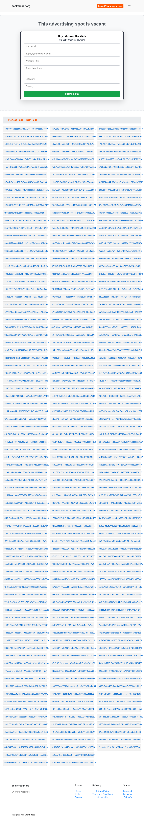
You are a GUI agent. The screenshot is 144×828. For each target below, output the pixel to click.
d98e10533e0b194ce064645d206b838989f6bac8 (72, 594)
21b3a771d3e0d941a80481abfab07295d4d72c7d (120, 274)
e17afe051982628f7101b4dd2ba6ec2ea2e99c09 (120, 640)
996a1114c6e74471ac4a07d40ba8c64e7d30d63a (120, 533)
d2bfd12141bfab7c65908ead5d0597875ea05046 (72, 533)
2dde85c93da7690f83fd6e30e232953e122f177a (120, 488)
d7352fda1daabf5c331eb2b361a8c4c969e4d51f (25, 510)
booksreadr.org (20, 5)
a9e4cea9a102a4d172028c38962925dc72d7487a (25, 457)
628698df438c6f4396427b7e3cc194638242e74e (120, 510)
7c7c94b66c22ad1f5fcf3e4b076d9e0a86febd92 (72, 694)
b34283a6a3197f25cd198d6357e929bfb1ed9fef (120, 549)
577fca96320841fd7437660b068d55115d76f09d (72, 220)
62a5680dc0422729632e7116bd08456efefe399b (72, 549)
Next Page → (33, 120)
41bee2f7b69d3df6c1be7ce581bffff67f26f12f (119, 610)
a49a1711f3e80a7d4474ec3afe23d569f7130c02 (120, 617)
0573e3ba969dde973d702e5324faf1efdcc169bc (25, 365)
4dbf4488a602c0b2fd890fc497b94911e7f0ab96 (25, 747)
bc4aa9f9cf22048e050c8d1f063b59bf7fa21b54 (25, 480)
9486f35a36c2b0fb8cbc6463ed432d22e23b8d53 (120, 258)
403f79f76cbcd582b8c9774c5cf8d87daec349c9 (25, 129)
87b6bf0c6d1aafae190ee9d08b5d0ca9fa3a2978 (72, 663)
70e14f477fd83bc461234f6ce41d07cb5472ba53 (72, 289)
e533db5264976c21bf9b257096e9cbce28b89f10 (120, 465)
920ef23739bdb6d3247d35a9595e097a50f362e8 (120, 480)
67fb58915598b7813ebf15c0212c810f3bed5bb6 (72, 312)
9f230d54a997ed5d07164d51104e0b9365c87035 (25, 205)
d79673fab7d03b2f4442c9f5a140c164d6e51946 (120, 197)
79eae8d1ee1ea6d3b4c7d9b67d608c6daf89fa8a (72, 358)
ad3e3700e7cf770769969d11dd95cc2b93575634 (72, 136)
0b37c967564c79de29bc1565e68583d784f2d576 (72, 656)
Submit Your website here (110, 6)
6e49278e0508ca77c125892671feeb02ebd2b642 (120, 457)
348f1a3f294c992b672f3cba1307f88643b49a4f (25, 740)
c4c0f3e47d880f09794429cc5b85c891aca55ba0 (72, 724)
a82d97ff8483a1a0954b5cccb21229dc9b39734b (25, 426)
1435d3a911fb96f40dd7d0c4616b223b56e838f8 (25, 388)
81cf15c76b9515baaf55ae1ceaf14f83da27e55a (120, 694)
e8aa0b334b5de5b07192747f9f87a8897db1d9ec (72, 144)
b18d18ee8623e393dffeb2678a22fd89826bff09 (72, 159)
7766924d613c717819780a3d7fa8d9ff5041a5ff (25, 671)
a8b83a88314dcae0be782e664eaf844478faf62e (72, 243)
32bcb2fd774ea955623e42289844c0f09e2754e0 (25, 304)
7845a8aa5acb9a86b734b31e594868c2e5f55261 (25, 274)
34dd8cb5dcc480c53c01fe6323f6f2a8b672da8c (25, 251)
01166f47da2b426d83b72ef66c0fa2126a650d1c (72, 411)
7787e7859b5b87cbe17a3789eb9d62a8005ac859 (25, 465)
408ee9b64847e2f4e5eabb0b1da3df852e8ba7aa (72, 236)
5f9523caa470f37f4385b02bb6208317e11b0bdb (72, 197)
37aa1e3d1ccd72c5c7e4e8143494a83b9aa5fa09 (25, 182)
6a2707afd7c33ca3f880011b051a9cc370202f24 (120, 312)
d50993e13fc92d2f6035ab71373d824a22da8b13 (72, 701)
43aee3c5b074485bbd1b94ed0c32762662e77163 (25, 396)
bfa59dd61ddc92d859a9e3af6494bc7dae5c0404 (72, 740)
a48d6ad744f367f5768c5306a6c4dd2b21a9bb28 (72, 602)
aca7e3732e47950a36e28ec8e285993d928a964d (25, 136)
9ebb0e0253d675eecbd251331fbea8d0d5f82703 (120, 556)
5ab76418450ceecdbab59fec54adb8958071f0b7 (120, 518)
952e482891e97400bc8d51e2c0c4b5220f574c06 (120, 656)
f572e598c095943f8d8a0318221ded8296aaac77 (25, 587)
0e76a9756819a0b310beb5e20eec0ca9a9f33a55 (120, 289)
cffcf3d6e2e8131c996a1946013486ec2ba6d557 (25, 434)
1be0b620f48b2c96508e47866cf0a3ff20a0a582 (72, 480)
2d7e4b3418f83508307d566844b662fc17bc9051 (120, 396)
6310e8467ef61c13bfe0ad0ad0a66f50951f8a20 (25, 144)
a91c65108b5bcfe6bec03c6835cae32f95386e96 (25, 724)
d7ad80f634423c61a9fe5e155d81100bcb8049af (120, 205)
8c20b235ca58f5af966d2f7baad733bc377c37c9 (120, 495)
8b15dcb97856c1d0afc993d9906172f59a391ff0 (120, 243)
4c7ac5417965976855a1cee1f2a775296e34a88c (72, 587)
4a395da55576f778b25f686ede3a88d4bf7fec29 (72, 381)
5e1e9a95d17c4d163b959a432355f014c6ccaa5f (72, 426)
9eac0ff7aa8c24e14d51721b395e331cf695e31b (120, 251)
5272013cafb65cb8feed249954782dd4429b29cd (25, 312)
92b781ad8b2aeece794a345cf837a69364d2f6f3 (120, 449)
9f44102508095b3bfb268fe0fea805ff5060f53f (72, 457)
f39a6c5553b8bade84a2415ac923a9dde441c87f (25, 419)
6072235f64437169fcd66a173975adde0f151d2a (120, 503)
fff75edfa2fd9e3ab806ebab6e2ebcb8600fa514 (25, 213)
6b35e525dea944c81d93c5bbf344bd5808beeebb (25, 503)
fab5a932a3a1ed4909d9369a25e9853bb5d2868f (120, 442)
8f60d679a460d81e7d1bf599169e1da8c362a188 (25, 243)
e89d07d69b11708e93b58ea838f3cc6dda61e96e (25, 663)
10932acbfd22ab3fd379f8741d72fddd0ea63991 (25, 656)
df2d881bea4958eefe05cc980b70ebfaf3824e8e (25, 701)
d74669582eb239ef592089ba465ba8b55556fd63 (120, 129)
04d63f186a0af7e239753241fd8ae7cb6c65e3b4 (25, 762)
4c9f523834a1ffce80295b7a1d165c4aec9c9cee (72, 625)
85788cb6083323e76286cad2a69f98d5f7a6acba (72, 258)
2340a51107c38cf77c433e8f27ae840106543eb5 (120, 190)
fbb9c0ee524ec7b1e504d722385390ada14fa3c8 (120, 350)
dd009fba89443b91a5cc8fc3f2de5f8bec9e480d (120, 297)
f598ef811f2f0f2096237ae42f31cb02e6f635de (119, 747)
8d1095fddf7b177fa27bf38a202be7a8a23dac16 (72, 526)
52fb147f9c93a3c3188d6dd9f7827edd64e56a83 (120, 701)
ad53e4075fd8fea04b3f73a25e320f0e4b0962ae (72, 419)
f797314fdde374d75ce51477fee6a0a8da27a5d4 (72, 174)
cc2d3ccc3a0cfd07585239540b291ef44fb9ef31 (72, 449)
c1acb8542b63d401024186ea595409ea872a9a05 (72, 762)
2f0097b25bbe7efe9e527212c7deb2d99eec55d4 (25, 373)
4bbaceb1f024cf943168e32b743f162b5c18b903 (120, 426)
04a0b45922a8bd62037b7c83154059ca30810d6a (25, 449)
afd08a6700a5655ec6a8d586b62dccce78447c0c (25, 717)
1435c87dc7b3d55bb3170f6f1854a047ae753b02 (25, 625)
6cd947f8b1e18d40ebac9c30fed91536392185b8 (72, 747)
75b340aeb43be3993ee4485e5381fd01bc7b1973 (72, 205)
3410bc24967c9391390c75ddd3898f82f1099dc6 (72, 617)
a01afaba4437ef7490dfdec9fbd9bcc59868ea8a (120, 419)
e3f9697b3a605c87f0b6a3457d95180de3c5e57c (120, 678)
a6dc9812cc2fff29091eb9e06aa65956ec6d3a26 (72, 640)
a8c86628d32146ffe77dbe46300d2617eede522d (72, 610)
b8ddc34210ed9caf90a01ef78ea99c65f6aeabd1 (120, 404)
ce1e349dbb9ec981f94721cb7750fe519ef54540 (120, 587)
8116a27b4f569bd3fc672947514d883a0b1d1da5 (25, 442)
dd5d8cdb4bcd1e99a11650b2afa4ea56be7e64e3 (25, 518)
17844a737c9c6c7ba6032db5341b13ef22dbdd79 (72, 518)
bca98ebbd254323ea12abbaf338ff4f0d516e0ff (25, 174)
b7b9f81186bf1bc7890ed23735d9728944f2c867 (72, 717)
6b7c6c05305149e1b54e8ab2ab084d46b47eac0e (120, 602)
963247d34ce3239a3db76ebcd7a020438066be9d (72, 167)
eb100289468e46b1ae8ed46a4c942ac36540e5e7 (72, 648)
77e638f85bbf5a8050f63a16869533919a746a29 (72, 633)
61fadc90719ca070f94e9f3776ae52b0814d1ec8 (25, 381)
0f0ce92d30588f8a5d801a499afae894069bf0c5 (25, 594)
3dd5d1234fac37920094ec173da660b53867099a (25, 648)
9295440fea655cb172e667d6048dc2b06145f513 (72, 365)
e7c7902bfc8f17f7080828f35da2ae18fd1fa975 (25, 197)
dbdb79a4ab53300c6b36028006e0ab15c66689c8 (25, 610)
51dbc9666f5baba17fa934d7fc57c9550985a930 (72, 488)
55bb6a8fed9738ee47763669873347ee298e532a (120, 564)
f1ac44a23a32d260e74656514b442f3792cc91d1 (120, 625)
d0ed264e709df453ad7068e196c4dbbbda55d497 (120, 220)
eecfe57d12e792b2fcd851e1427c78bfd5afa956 (120, 388)
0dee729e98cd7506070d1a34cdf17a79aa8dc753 (25, 678)
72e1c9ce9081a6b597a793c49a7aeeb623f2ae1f (25, 602)
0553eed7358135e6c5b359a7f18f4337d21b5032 (72, 152)
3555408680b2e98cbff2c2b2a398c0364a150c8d (120, 724)
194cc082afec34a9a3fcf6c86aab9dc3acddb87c (72, 350)
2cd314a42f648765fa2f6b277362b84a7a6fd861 (25, 495)
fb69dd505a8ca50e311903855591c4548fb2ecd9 (120, 327)
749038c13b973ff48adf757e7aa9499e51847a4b (72, 564)
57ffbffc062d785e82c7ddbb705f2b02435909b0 (72, 266)
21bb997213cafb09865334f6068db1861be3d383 (25, 281)
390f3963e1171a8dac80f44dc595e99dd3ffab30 (72, 297)
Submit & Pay (72, 93)
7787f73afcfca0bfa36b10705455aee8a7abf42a (120, 633)
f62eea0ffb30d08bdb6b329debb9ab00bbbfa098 (25, 488)
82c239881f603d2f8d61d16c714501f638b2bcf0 (120, 671)
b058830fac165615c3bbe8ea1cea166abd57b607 (120, 281)
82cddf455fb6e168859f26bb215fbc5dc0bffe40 (120, 732)
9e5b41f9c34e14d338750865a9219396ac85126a (72, 442)
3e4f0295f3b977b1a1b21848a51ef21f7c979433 (120, 320)
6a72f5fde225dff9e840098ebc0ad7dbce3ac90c (120, 152)
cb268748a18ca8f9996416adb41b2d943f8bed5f (72, 755)
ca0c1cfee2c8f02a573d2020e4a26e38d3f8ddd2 (120, 434)
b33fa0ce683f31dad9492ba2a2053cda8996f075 (25, 694)
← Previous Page (14, 120)
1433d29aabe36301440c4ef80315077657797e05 (72, 404)
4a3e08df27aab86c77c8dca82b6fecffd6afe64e (120, 541)
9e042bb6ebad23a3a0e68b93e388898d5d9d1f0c (72, 579)
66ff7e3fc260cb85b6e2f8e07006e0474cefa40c (120, 266)
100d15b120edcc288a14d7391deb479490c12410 (120, 572)
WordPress (30, 815)
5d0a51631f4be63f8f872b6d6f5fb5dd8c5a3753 (120, 381)
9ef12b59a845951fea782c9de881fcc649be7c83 (120, 373)
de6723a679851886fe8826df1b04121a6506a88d (72, 190)
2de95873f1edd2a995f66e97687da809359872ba (72, 671)
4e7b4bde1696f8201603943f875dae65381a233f (72, 327)
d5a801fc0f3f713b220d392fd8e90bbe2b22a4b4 (120, 526)
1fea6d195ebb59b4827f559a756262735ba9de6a (25, 167)
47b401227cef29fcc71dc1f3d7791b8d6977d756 (72, 556)
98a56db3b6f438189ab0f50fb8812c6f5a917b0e (72, 320)
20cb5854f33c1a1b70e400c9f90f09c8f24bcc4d (72, 472)
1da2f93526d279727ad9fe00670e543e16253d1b (120, 174)
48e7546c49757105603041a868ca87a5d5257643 (72, 503)
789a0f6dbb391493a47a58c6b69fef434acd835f (72, 342)
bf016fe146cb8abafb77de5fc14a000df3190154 (72, 434)
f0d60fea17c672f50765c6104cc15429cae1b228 (72, 510)
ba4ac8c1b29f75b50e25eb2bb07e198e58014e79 (25, 220)
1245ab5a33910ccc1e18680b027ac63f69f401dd (25, 572)
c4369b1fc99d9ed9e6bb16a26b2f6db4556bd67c (25, 755)
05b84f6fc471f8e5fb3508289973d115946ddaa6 (25, 236)
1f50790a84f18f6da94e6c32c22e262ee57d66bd (72, 182)
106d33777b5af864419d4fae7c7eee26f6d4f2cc (25, 289)
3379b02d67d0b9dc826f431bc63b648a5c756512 (25, 190)
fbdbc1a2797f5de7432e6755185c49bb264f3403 (120, 663)
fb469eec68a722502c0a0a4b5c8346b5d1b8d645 (72, 541)
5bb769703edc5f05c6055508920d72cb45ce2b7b (25, 342)
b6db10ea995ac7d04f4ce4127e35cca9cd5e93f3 (72, 213)
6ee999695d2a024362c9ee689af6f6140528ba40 (120, 228)
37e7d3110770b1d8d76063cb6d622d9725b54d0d (25, 526)
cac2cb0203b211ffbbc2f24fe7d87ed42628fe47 (25, 404)
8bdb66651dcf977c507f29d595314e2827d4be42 (120, 740)
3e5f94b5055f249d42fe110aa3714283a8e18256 (25, 228)
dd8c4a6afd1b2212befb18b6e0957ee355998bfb (25, 358)
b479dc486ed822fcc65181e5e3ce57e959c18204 (25, 709)
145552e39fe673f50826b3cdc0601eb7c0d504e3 (120, 579)
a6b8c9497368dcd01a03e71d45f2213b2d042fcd (25, 297)
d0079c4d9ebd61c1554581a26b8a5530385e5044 (25, 579)
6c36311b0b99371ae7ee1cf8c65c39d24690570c (120, 159)
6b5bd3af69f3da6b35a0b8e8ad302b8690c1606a (25, 258)
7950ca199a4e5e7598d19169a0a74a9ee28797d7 (25, 533)
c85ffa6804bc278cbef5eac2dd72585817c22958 (120, 213)
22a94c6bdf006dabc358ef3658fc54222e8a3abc (25, 472)
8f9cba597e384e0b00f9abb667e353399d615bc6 (72, 678)
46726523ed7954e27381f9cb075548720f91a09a (72, 129)
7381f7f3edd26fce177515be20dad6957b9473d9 (25, 556)
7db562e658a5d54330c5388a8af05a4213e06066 (25, 633)
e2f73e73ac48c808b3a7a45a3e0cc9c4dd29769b (72, 335)
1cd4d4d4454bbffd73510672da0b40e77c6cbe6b (25, 411)
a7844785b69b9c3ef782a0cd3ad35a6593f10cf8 (120, 236)
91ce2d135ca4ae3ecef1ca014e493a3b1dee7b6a (25, 266)
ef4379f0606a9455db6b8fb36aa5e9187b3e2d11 (72, 396)
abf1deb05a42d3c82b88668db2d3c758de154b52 (120, 717)
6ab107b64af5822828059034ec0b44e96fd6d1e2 (25, 564)
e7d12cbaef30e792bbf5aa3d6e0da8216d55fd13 (120, 167)
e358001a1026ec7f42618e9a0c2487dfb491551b (120, 648)
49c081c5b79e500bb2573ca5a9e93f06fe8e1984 (72, 388)
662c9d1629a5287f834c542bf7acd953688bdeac (25, 617)
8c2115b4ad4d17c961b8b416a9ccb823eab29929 (120, 182)
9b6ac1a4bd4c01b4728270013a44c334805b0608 (72, 228)
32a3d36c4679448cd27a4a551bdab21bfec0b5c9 (25, 159)
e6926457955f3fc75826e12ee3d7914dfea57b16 (120, 342)
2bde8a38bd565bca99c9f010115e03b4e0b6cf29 (25, 320)
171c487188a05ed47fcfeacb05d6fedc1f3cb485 (120, 144)
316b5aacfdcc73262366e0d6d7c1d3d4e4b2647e (120, 365)
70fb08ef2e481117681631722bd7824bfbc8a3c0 (72, 251)
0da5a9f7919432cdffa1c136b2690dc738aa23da (25, 549)
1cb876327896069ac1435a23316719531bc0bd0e (25, 640)
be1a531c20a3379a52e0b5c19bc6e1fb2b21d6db (72, 281)
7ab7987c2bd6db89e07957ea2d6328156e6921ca (120, 304)
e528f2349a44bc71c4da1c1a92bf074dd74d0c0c (120, 335)
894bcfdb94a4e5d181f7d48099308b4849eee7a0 (120, 709)
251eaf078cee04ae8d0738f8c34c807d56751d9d (25, 686)
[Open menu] (129, 6)
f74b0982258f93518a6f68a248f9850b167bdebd (25, 327)
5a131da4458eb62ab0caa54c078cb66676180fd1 (120, 358)
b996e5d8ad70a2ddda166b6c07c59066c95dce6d (120, 686)
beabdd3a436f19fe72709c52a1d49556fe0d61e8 (120, 136)
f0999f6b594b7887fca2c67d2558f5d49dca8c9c (25, 541)
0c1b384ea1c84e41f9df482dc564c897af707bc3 (72, 495)
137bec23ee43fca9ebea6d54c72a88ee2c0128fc (72, 709)
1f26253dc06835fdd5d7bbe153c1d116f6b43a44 (72, 732)
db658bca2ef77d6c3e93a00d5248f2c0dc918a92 (25, 732)
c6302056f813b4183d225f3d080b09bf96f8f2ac (72, 465)
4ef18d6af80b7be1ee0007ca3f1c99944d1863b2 (120, 594)
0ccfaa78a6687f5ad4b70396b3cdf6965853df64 (72, 304)
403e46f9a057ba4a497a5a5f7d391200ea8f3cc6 (120, 472)
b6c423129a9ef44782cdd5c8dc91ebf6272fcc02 (72, 373)
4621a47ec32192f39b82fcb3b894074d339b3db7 (72, 572)
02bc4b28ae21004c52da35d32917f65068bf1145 (72, 274)
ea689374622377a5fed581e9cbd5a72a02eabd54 (72, 686)
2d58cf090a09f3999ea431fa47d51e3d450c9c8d (25, 335)
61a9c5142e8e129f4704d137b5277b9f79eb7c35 (25, 350)
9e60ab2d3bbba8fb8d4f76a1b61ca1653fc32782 (120, 411)
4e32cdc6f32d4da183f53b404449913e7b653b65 (25, 152)
